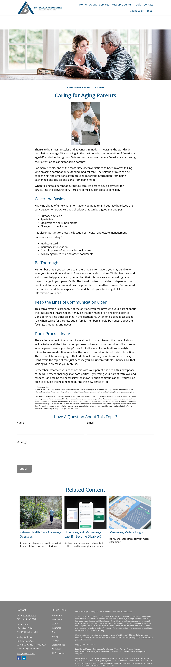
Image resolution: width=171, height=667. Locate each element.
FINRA (84, 651)
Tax (53, 632)
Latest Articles (58, 644)
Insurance (56, 627)
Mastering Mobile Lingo (126, 532)
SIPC (88, 651)
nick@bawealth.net (26, 653)
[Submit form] (24, 469)
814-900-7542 (29, 619)
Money (55, 636)
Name (20, 422)
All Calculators (58, 653)
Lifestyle (56, 640)
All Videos (56, 649)
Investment (57, 619)
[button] (83, 4)
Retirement (57, 615)
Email (90, 422)
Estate (55, 623)
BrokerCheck (127, 611)
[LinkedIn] (24, 658)
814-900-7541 (29, 615)
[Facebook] (19, 658)
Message (22, 442)
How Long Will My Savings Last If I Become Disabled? (82, 534)
